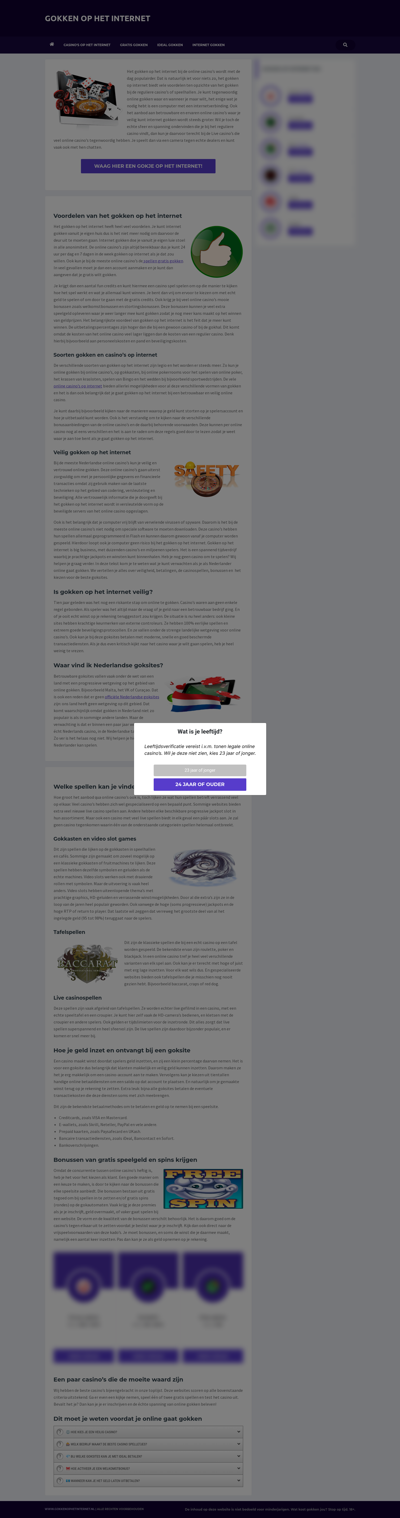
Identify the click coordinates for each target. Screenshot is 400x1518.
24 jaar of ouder (200, 784)
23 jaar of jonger (200, 770)
